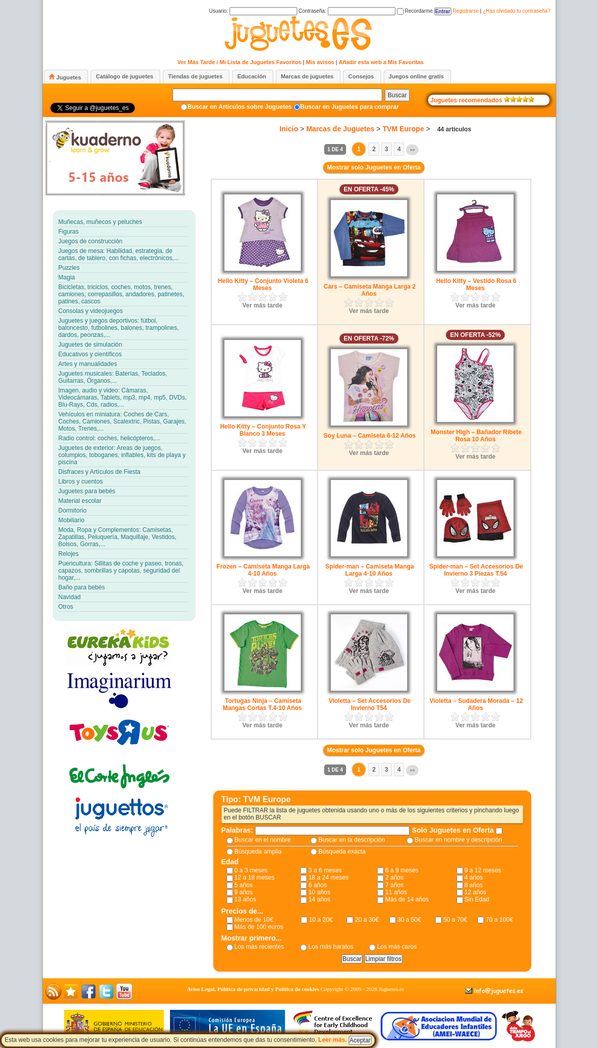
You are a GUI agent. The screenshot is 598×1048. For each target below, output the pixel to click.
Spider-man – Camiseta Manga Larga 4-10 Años (369, 570)
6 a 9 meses (401, 870)
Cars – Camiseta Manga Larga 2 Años (370, 290)
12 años (476, 892)
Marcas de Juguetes (340, 129)
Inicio (288, 129)
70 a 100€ (499, 919)
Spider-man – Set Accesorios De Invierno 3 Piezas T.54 (476, 570)
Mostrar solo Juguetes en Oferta (373, 167)
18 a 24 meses (328, 877)
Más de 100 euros (259, 926)
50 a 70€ (455, 919)
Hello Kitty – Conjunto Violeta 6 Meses (263, 284)
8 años (474, 885)
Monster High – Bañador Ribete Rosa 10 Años (476, 436)
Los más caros (397, 946)
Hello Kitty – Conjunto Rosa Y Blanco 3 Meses (263, 430)
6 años (317, 885)
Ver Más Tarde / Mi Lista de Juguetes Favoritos (240, 62)
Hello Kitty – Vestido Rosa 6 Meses (476, 284)
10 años (319, 892)
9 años (244, 892)
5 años (244, 885)
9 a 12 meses (483, 870)
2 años (394, 877)
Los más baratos (331, 946)
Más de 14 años (407, 899)
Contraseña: (346, 11)
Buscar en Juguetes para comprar (349, 106)
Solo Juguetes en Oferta (454, 830)
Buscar (397, 95)
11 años (396, 892)
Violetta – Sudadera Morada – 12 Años (476, 704)
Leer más (331, 1039)
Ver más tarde (262, 305)
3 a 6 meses (324, 870)
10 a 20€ (321, 919)
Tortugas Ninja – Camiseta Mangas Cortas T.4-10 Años (262, 704)
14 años (319, 899)
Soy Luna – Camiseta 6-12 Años (370, 435)
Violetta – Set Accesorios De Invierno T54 (370, 704)
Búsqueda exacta (342, 851)
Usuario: (253, 11)
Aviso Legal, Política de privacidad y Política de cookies (253, 989)
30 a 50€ (409, 919)
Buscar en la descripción (352, 839)
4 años (474, 877)
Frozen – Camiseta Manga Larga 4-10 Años (262, 570)
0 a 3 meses (251, 870)
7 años (394, 885)
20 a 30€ (367, 919)
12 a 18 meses (255, 877)
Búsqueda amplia (258, 851)
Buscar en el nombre (263, 839)
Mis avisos (320, 62)
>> (412, 150)
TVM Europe (403, 129)
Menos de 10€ (254, 919)
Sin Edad (477, 899)
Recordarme (415, 11)
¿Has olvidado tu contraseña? (517, 11)
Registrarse (465, 11)
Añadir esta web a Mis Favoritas (381, 62)
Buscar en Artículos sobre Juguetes (239, 106)
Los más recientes (259, 946)
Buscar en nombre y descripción (458, 839)
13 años (246, 899)
